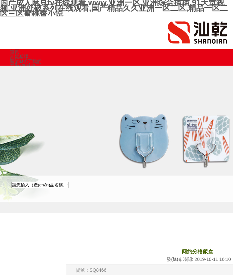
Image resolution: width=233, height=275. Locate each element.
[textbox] (40, 185)
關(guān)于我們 (25, 61)
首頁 (14, 51)
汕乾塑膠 (19, 56)
